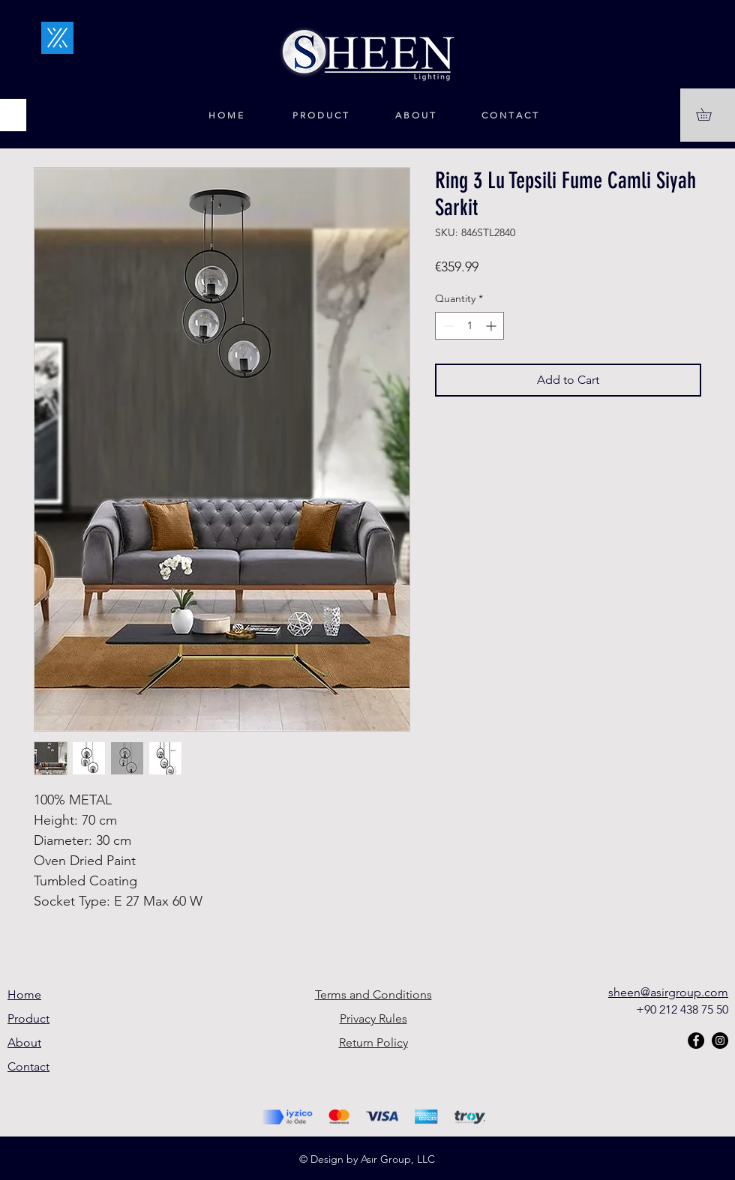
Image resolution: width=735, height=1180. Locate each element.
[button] (710, 114)
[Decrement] (446, 326)
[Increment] (492, 326)
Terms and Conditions (373, 994)
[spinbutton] (469, 326)
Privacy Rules (373, 1018)
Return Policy (373, 1042)
